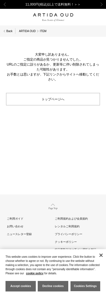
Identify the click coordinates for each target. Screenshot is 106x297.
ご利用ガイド (15, 218)
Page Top (53, 206)
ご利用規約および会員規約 (71, 218)
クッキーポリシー (66, 241)
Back (9, 31)
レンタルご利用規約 (67, 226)
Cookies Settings (85, 286)
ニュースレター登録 (19, 234)
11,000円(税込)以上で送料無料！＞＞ (53, 4)
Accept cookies (20, 286)
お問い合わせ (15, 226)
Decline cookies (53, 286)
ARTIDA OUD (27, 31)
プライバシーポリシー (68, 234)
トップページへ (53, 99)
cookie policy (35, 273)
